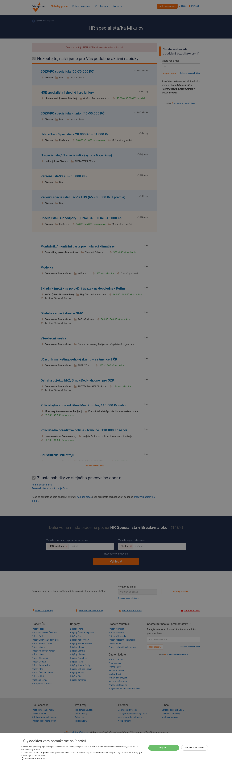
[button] (82, 758)
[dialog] (116, 747)
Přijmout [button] (164, 747)
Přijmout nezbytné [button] (194, 747)
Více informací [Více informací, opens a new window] (38, 755)
